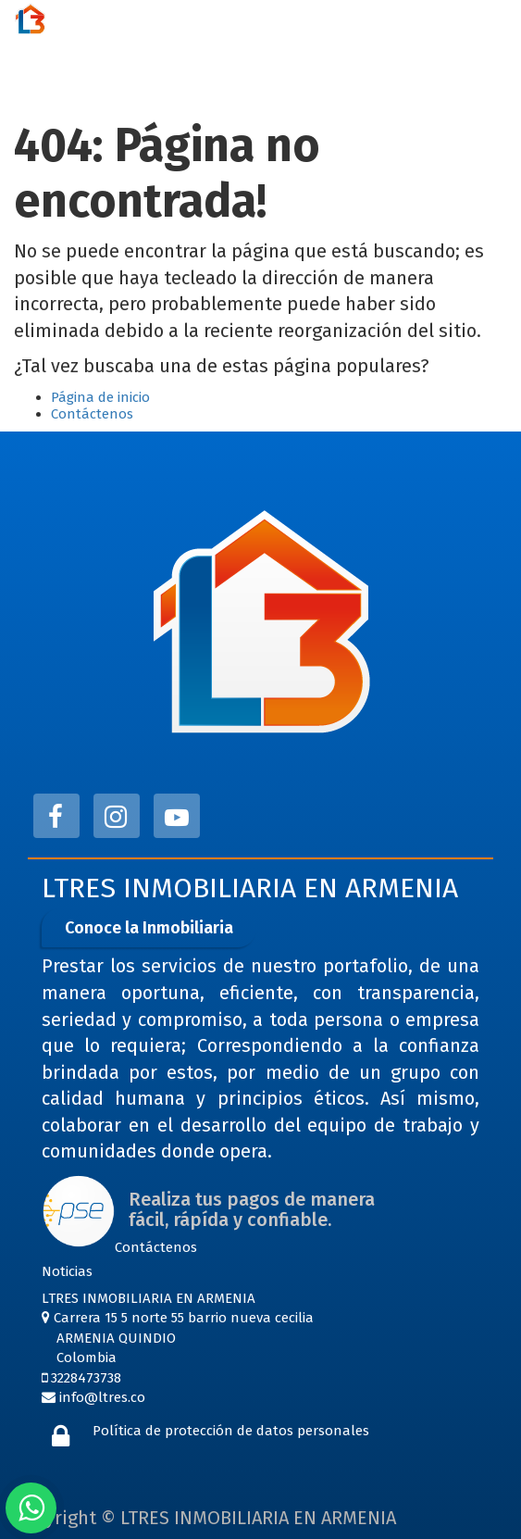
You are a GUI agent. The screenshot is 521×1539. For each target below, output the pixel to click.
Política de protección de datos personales (231, 1430)
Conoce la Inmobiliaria (149, 928)
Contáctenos (92, 414)
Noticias (67, 1271)
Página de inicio (100, 397)
